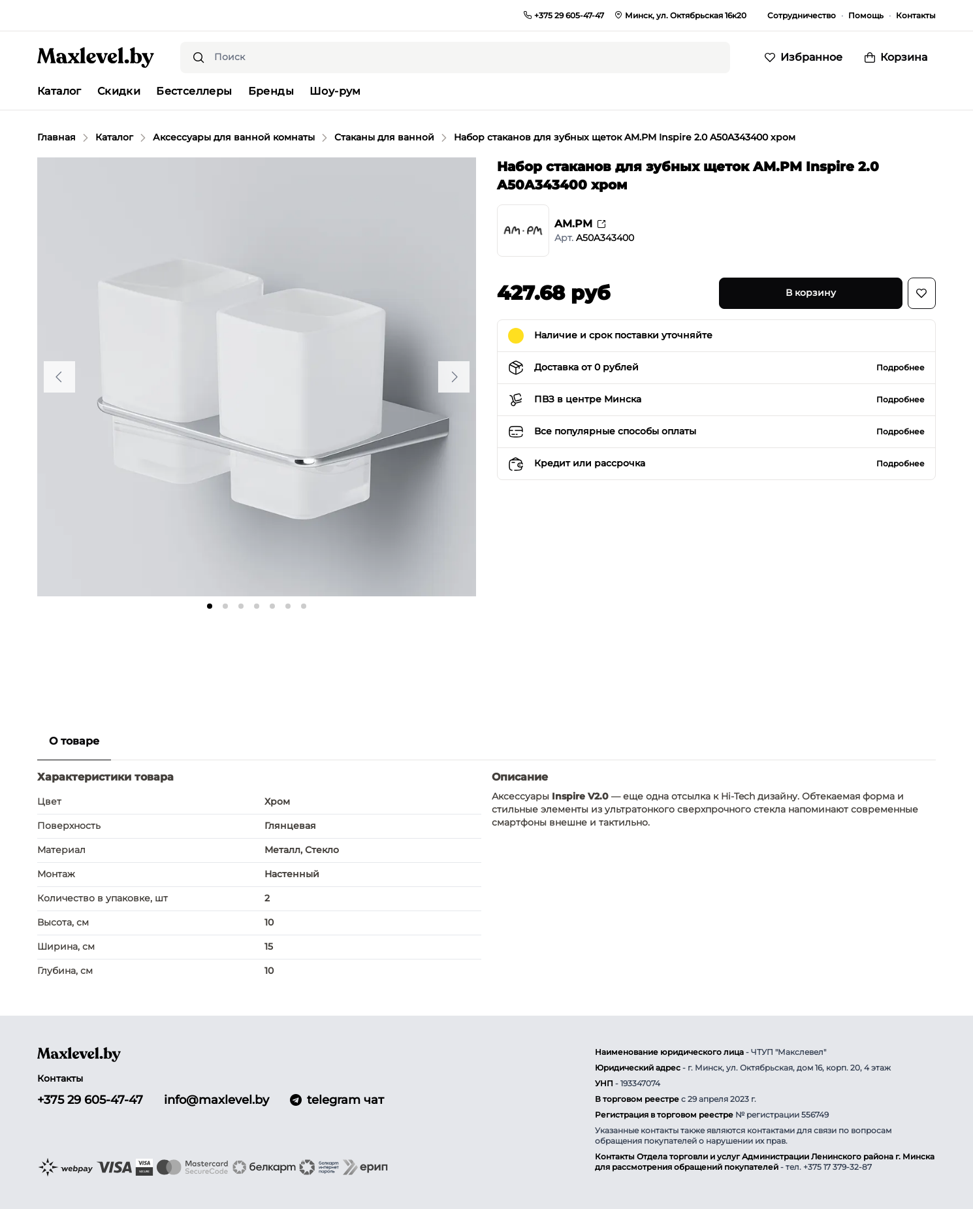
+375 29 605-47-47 (90, 1100)
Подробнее (900, 367)
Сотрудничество (801, 15)
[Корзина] (896, 57)
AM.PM (579, 224)
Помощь (866, 15)
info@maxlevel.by (216, 1100)
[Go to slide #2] (142, 647)
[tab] (209, 606)
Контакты (916, 15)
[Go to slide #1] (84, 647)
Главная (56, 137)
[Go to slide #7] (429, 647)
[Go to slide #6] (371, 647)
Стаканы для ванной (384, 137)
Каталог (114, 137)
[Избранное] (803, 57)
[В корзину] (810, 293)
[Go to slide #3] (199, 647)
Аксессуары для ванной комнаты (234, 137)
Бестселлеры (194, 91)
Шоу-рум (335, 91)
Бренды (271, 91)
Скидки (118, 91)
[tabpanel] (486, 876)
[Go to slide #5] (314, 647)
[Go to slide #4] (257, 647)
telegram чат (337, 1100)
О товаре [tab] (74, 741)
